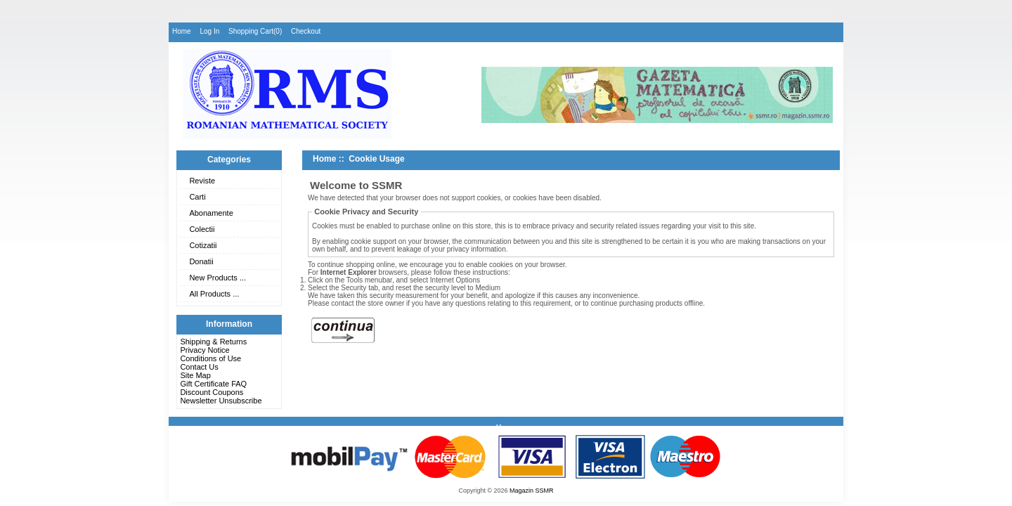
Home (181, 31)
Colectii (201, 229)
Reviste (202, 180)
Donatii (201, 261)
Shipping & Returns (213, 341)
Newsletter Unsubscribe (220, 400)
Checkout (305, 31)
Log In (209, 31)
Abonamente (211, 213)
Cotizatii (202, 245)
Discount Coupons (211, 392)
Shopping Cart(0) (255, 31)
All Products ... (214, 294)
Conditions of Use (210, 358)
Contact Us (199, 367)
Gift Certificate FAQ (213, 383)
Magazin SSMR (532, 490)
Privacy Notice (204, 350)
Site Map (195, 375)
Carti (197, 197)
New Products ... (217, 277)
